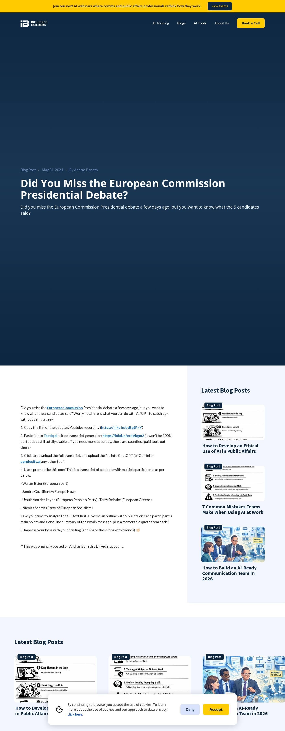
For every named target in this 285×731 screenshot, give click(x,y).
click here (75, 714)
